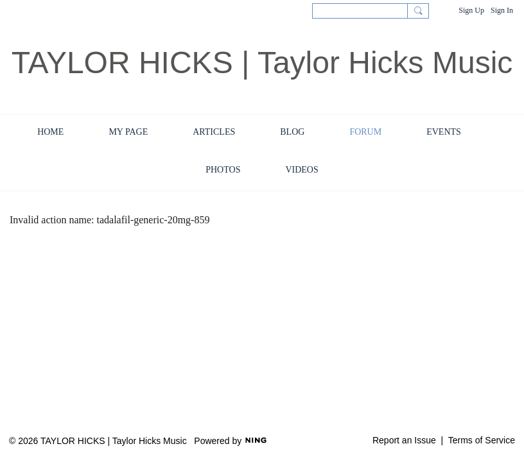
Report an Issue (404, 440)
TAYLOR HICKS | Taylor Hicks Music (262, 63)
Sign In (502, 10)
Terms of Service (481, 440)
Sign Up (471, 10)
